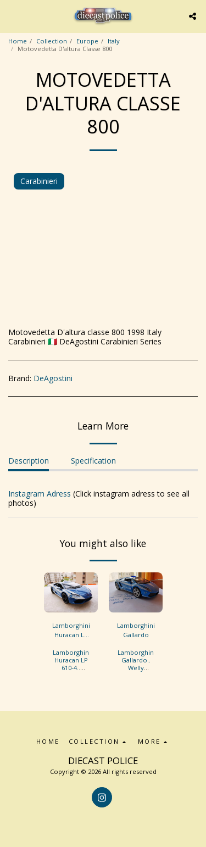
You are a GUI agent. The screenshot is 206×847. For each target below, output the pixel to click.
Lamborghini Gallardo (136, 630)
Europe (87, 41)
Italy (114, 41)
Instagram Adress (39, 493)
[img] (71, 592)
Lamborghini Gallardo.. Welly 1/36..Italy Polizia (136, 667)
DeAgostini (53, 378)
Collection (51, 41)
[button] (12, 15)
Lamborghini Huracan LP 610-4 (71, 630)
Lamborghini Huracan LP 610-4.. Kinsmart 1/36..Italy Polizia (72, 671)
